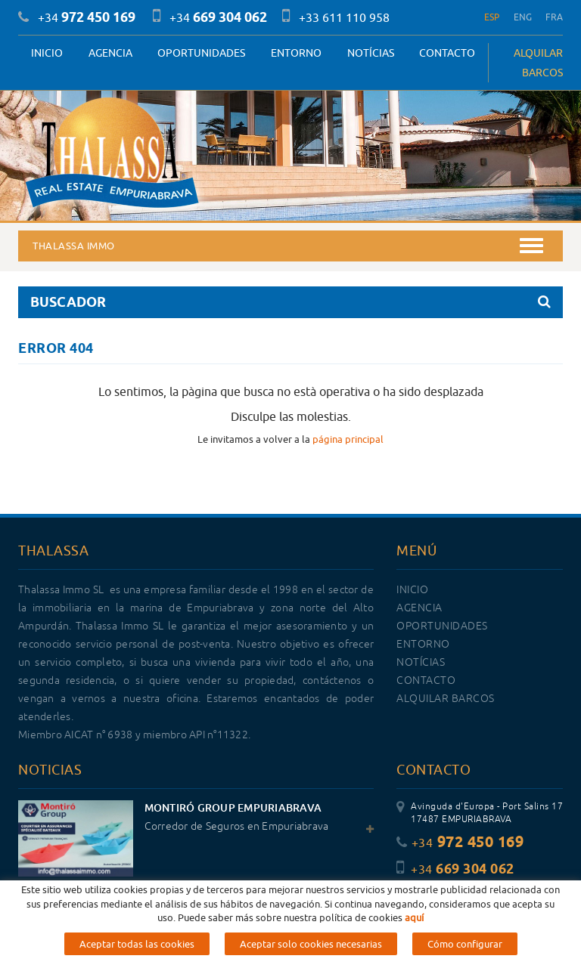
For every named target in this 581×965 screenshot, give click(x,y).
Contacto (447, 53)
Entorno (296, 53)
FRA (554, 17)
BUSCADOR (290, 301)
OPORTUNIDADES (201, 53)
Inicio (47, 53)
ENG (523, 17)
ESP (492, 17)
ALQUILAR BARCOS (538, 63)
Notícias (370, 53)
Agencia (110, 53)
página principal (348, 439)
